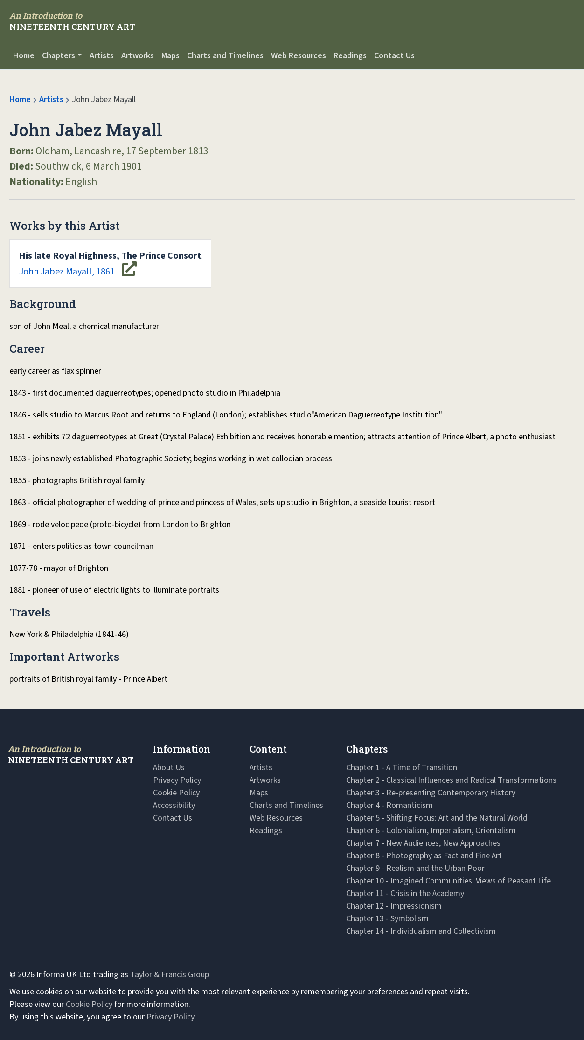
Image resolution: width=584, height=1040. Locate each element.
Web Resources (298, 56)
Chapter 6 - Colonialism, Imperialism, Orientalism (431, 830)
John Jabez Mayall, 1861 (110, 263)
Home (24, 56)
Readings (350, 56)
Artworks (137, 56)
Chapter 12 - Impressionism (394, 906)
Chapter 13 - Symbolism (387, 918)
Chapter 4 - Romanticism (389, 805)
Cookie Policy (176, 793)
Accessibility (174, 805)
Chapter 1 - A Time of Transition (401, 767)
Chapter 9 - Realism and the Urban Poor (415, 868)
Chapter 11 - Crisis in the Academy (405, 893)
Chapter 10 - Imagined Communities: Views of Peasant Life (448, 881)
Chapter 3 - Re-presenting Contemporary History (430, 793)
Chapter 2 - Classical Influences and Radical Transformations (451, 780)
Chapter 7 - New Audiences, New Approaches (423, 843)
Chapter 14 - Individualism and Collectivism (421, 931)
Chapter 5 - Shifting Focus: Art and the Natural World (437, 818)
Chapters (58, 56)
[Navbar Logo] (72, 21)
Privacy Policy (177, 780)
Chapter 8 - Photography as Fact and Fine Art (424, 856)
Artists (102, 56)
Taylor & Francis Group (169, 974)
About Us (169, 767)
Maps (170, 56)
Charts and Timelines (225, 56)
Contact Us (394, 56)
